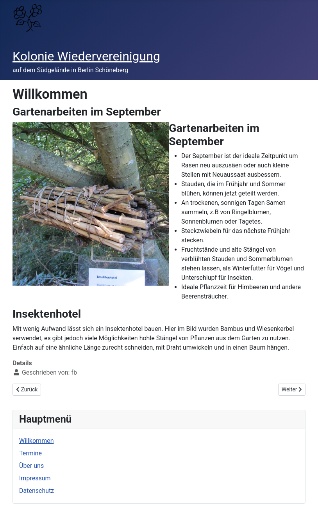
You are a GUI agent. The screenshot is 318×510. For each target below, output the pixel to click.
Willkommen (36, 440)
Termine (30, 453)
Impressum (35, 478)
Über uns (31, 465)
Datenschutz (36, 490)
